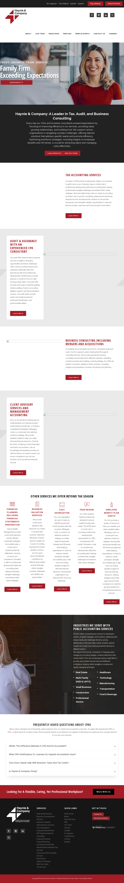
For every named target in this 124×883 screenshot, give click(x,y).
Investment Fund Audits (45, 845)
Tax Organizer (51, 4)
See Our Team (71, 153)
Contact (67, 839)
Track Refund (63, 4)
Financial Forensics (43, 839)
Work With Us (103, 792)
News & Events (69, 819)
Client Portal (114, 4)
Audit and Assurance (44, 814)
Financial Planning (43, 842)
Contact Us (98, 814)
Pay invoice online (101, 818)
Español (81, 4)
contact (15, 732)
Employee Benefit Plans (45, 830)
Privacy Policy (74, 878)
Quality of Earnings (44, 861)
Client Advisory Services (45, 825)
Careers (67, 828)
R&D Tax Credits (42, 864)
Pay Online (95, 4)
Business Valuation (44, 822)
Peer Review (41, 859)
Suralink (73, 4)
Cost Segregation (43, 828)
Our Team (68, 825)
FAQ (65, 822)
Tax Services (41, 867)
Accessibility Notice (86, 878)
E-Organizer (68, 833)
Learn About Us (54, 153)
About (66, 816)
